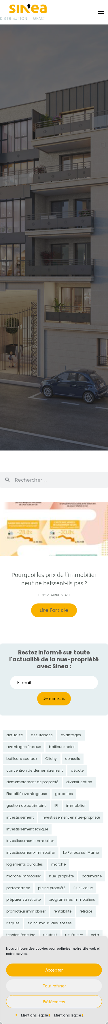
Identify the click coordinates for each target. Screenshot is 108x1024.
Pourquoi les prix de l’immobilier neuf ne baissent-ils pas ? (54, 578)
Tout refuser (54, 986)
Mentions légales (35, 1015)
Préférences (54, 1001)
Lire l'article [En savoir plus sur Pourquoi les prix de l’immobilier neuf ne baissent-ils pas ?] (54, 610)
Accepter (54, 970)
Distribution (13, 18)
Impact (39, 18)
